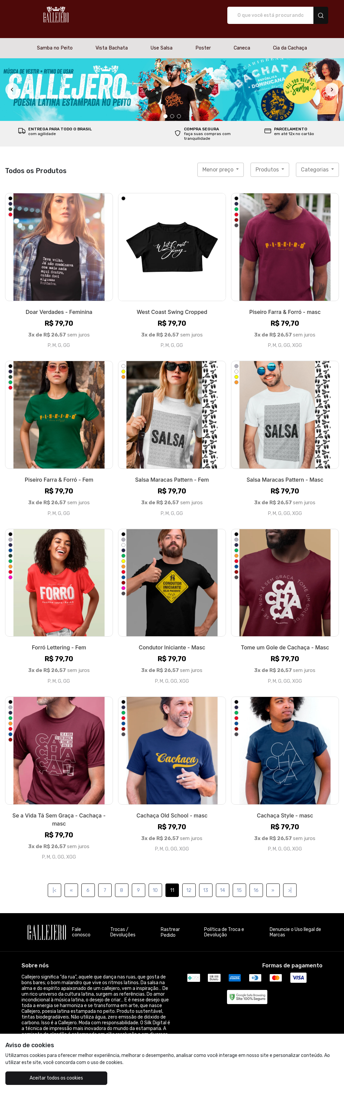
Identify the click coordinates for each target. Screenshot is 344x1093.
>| (290, 883)
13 (205, 883)
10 (155, 883)
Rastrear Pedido (170, 925)
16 (256, 883)
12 (188, 883)
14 (222, 883)
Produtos (268, 162)
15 (239, 883)
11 (172, 883)
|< (54, 883)
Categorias (315, 162)
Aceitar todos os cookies (47, 1078)
